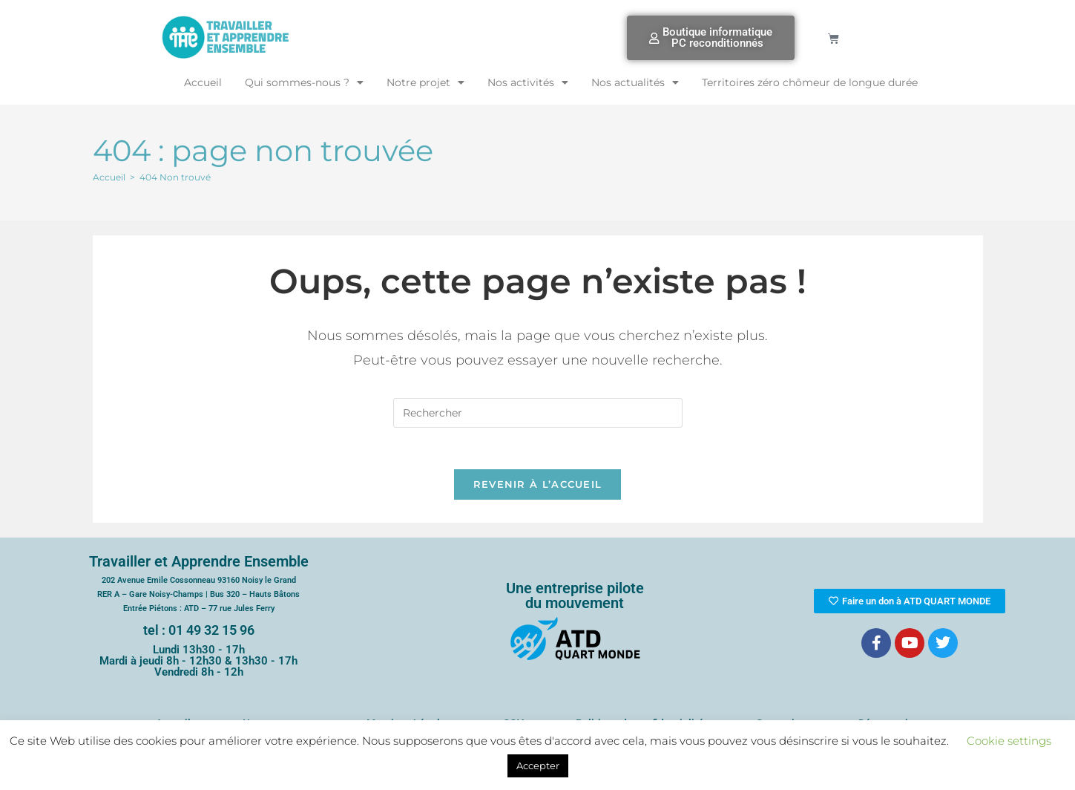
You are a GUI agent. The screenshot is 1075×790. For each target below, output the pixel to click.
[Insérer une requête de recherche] (538, 413)
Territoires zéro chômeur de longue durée (810, 82)
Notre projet (425, 82)
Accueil (203, 82)
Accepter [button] (537, 765)
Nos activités (527, 82)
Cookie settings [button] (1009, 741)
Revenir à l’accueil (537, 488)
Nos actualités (635, 82)
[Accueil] (109, 177)
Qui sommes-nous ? (304, 82)
